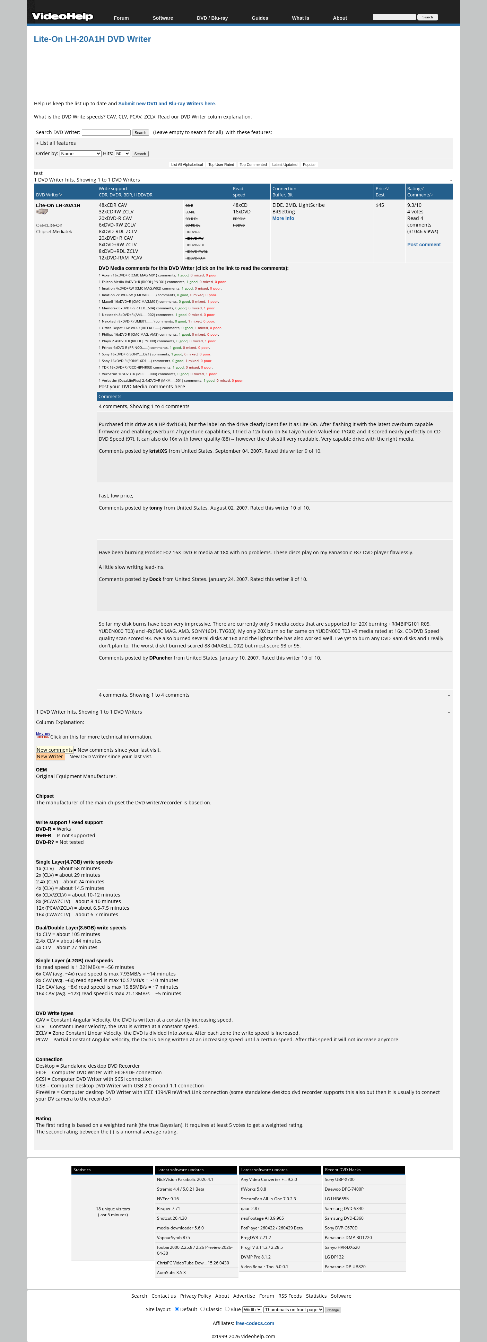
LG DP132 (334, 1257)
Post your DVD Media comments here (142, 386)
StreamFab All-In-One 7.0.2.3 (268, 1199)
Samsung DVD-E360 (344, 1218)
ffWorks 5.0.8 (253, 1189)
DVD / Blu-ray (212, 18)
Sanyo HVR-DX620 (342, 1247)
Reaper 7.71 (168, 1208)
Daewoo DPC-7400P (344, 1189)
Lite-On (54, 225)
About (340, 18)
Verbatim (109, 373)
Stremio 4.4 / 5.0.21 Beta (181, 1189)
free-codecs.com (255, 1323)
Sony (106, 354)
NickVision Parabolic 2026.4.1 (185, 1179)
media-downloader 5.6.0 (180, 1228)
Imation (108, 288)
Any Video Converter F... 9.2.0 (269, 1179)
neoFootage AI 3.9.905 (262, 1218)
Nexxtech (110, 314)
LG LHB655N (337, 1199)
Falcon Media (113, 281)
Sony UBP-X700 (340, 1179)
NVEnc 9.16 (168, 1199)
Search (139, 1295)
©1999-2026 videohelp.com (243, 1336)
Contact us (163, 1295)
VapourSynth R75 (173, 1238)
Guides (260, 18)
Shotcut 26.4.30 (172, 1218)
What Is (300, 18)
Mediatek (62, 231)
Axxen (107, 275)
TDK (105, 367)
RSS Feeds (290, 1295)
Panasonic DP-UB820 (345, 1267)
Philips (107, 334)
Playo (106, 340)
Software (163, 18)
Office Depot (112, 327)
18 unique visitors (113, 1209)
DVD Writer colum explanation (216, 116)
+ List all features (56, 143)
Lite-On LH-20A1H (58, 205)
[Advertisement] (244, 70)
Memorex (110, 308)
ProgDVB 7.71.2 (256, 1238)
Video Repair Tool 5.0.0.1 (264, 1267)
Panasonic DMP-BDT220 (348, 1238)
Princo (107, 347)
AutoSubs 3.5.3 (171, 1272)
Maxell (107, 301)
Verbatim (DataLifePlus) (121, 380)
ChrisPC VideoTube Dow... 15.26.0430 (193, 1263)
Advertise (244, 1295)
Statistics (316, 1295)
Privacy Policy (195, 1295)
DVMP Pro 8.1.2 (256, 1257)
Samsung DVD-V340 (344, 1208)
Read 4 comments (419, 221)
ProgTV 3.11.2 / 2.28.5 (262, 1247)
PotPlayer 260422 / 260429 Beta (272, 1228)
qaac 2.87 (250, 1208)
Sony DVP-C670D (341, 1228)
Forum (121, 18)
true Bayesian (165, 1125)
